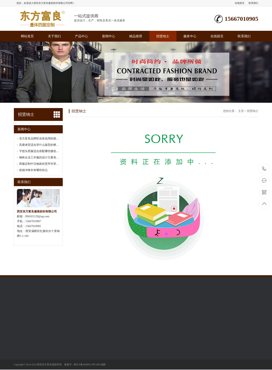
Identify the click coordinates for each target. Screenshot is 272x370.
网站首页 (27, 36)
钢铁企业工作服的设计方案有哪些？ (42, 157)
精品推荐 (135, 36)
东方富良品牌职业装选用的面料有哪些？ (44, 138)
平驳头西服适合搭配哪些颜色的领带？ (43, 151)
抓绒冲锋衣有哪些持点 (33, 170)
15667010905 (264, 169)
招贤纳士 (162, 36)
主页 (241, 111)
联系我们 (253, 3)
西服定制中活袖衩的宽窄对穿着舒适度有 (44, 163)
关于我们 (54, 36)
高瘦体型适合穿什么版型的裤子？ (40, 144)
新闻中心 (108, 36)
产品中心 (81, 36)
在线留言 (239, 3)
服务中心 (189, 36)
